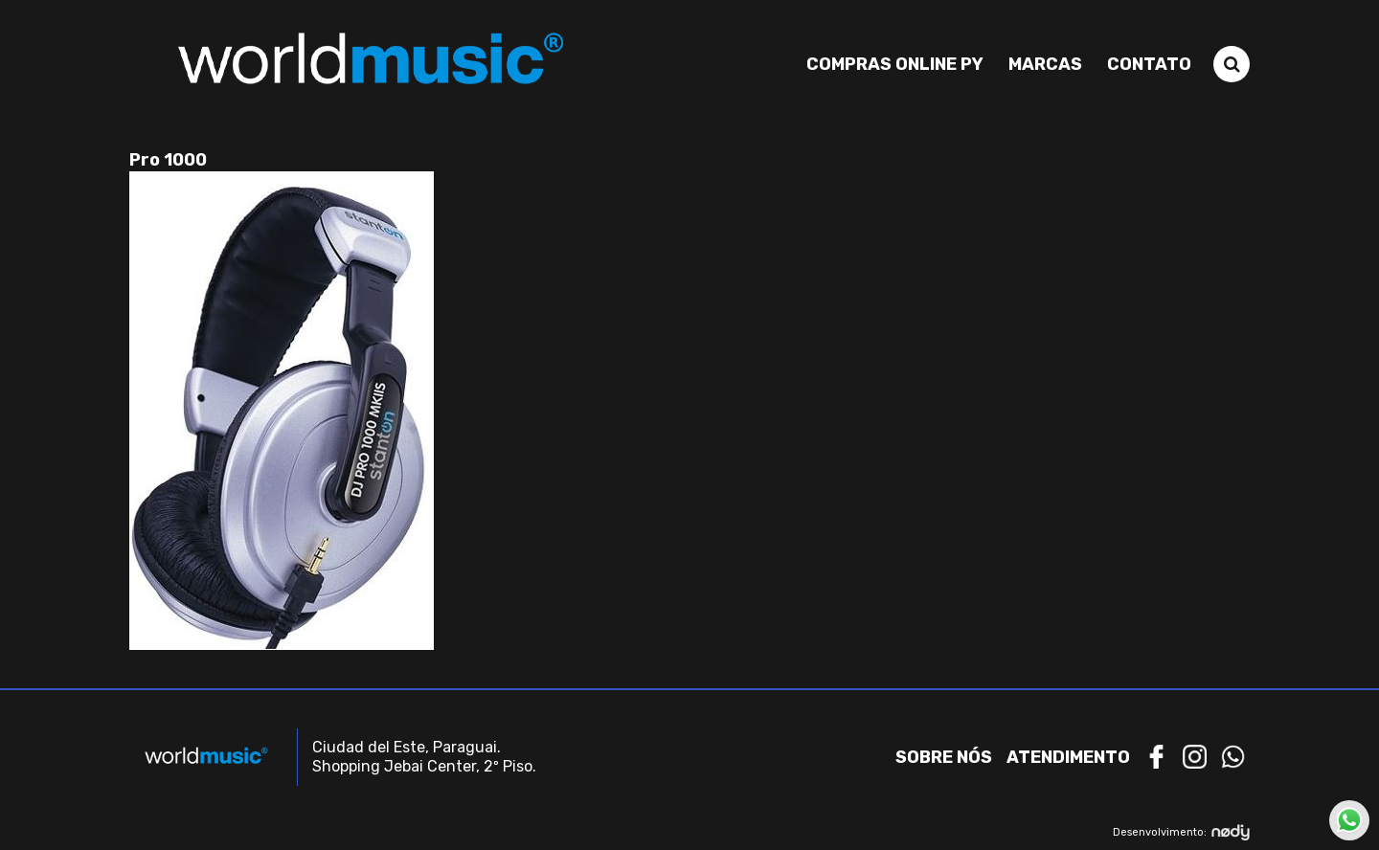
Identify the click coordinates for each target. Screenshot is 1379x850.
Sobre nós (943, 757)
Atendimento (1068, 757)
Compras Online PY (894, 64)
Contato (1149, 64)
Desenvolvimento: (1181, 832)
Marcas (1045, 64)
